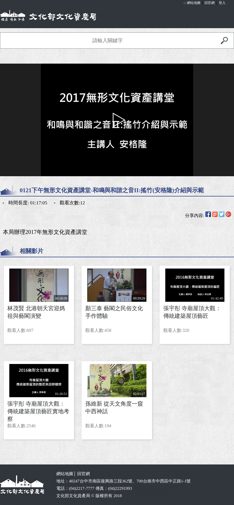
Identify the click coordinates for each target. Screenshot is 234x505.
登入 (222, 3)
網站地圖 (193, 3)
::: (184, 3)
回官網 (209, 3)
